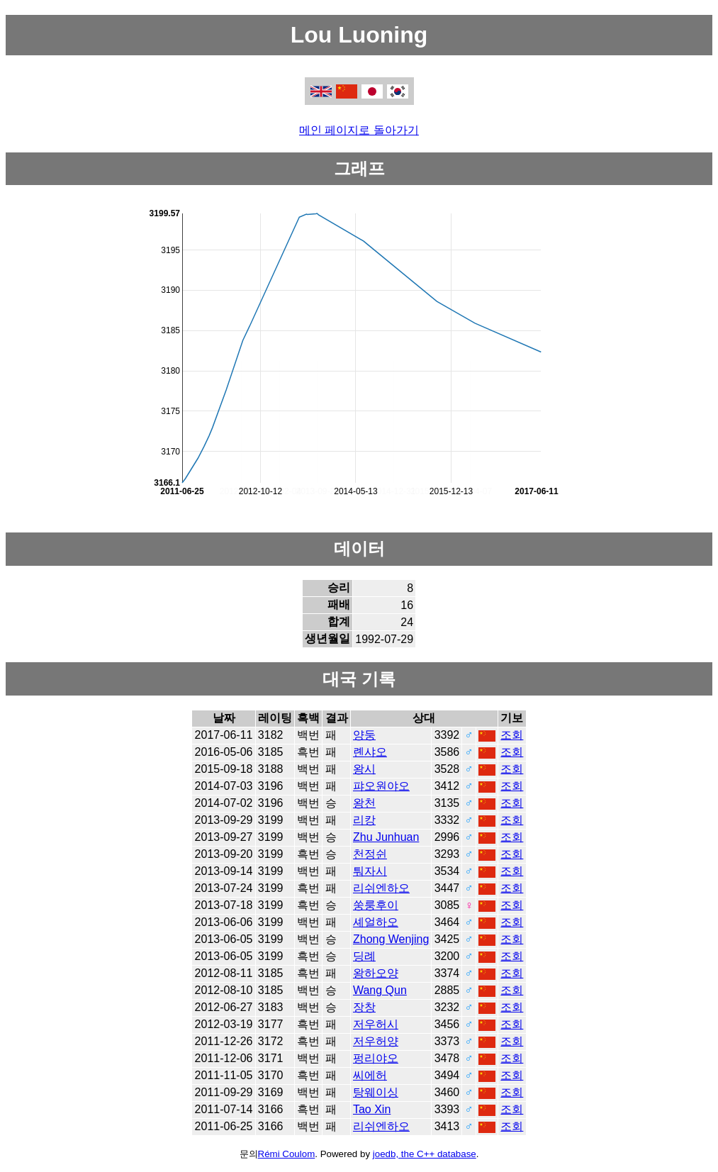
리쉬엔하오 (381, 888)
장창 (364, 1007)
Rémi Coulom (286, 1154)
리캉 (364, 820)
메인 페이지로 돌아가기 (359, 130)
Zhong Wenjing (391, 939)
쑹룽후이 (375, 905)
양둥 (364, 735)
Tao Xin (372, 1109)
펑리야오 (375, 1058)
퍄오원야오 (381, 786)
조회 (511, 735)
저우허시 (375, 1024)
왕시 (364, 769)
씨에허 (370, 1075)
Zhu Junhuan (386, 837)
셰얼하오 (375, 922)
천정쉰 (370, 854)
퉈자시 (370, 871)
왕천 (364, 803)
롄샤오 (370, 752)
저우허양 (375, 1041)
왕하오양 (375, 973)
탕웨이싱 (375, 1092)
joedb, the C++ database (424, 1154)
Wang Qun (380, 990)
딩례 (364, 956)
